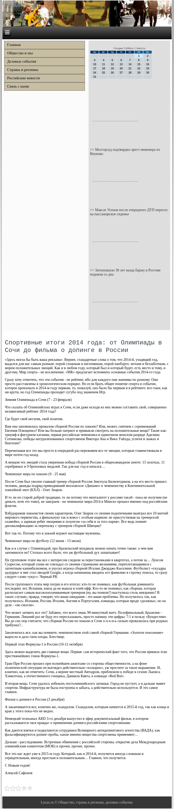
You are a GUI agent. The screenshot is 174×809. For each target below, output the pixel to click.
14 (130, 64)
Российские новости (23, 78)
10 (94, 64)
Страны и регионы (22, 70)
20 (121, 68)
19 (112, 68)
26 (112, 72)
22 (138, 68)
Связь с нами (18, 86)
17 (94, 68)
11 (103, 64)
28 (130, 72)
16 (147, 64)
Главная (14, 45)
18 (103, 68)
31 (94, 76)
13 (121, 64)
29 (138, 72)
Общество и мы (20, 53)
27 (121, 72)
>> (92, 150)
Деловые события (21, 61)
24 (94, 72)
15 (138, 64)
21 (130, 68)
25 (103, 72)
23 (147, 68)
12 (112, 64)
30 (147, 72)
